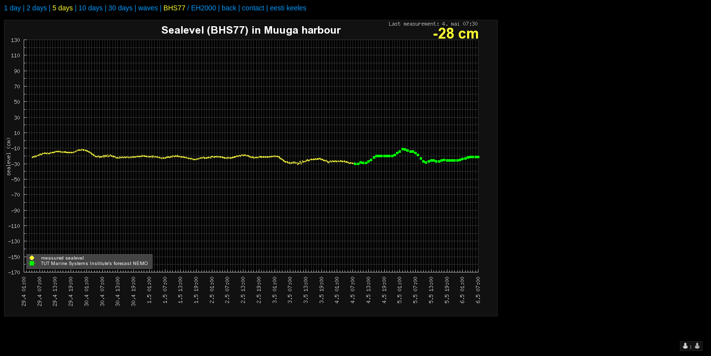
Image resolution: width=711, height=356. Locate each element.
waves (148, 8)
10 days (91, 8)
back (229, 8)
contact (253, 8)
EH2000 (203, 8)
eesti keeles (288, 8)
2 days (37, 8)
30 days (120, 8)
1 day (12, 8)
